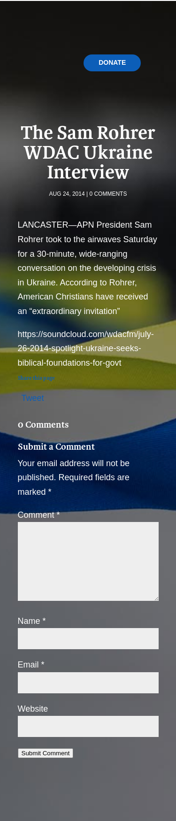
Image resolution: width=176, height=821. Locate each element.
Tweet (33, 396)
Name (32, 621)
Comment (39, 515)
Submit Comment (46, 753)
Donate (112, 62)
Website (33, 709)
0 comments (108, 194)
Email (31, 664)
